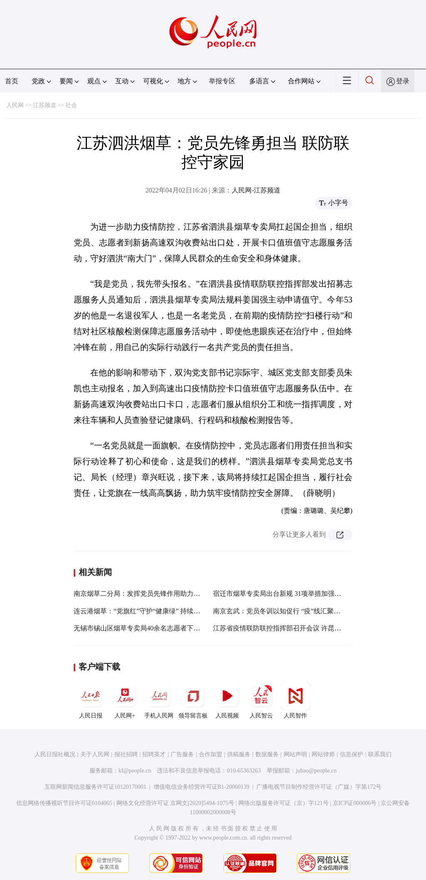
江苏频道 (44, 105)
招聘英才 (154, 754)
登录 (402, 81)
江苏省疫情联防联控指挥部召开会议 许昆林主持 (283, 628)
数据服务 (267, 754)
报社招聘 (126, 754)
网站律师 (323, 754)
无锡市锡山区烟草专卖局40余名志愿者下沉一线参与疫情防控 (163, 628)
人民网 (15, 105)
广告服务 (182, 754)
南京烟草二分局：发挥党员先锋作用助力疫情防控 (147, 593)
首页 (11, 81)
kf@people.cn (135, 771)
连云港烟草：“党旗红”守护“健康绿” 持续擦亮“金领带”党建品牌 (167, 611)
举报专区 (222, 81)
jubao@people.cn (316, 771)
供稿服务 (238, 754)
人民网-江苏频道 (256, 190)
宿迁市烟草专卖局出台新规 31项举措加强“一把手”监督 (293, 593)
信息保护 (351, 754)
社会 (71, 105)
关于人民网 (94, 754)
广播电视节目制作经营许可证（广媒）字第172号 (318, 787)
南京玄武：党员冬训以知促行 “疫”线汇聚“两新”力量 (289, 611)
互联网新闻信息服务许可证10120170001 (95, 787)
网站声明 (295, 754)
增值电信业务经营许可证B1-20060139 (202, 787)
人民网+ (124, 700)
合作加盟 (210, 754)
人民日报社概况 (55, 754)
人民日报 (90, 700)
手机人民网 (158, 700)
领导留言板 (193, 700)
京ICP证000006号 (355, 803)
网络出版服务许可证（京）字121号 (283, 803)
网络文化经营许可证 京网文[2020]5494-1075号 (175, 803)
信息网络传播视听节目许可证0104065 (64, 803)
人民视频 (227, 700)
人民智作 (295, 700)
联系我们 (379, 754)
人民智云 (261, 700)
